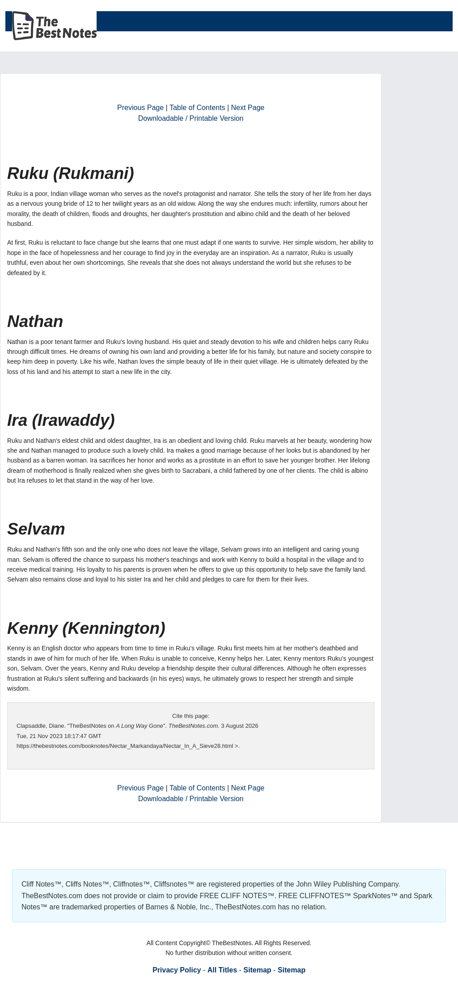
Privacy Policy (177, 970)
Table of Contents (197, 107)
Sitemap (257, 970)
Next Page (248, 107)
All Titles (222, 970)
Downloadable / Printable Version (191, 118)
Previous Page (140, 107)
